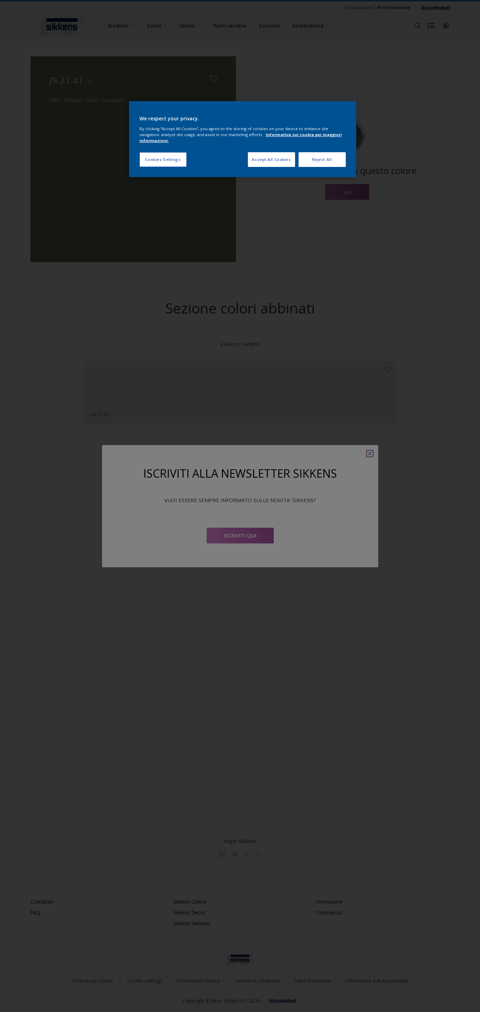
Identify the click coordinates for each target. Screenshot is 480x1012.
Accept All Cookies (271, 159)
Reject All (322, 159)
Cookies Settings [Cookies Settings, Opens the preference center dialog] (162, 159)
